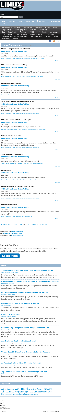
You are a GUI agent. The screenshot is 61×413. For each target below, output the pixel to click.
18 (37, 224)
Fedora (3, 179)
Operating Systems (20, 30)
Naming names (6, 170)
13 (26, 224)
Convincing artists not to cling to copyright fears (17, 186)
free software (8, 58)
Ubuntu (42, 58)
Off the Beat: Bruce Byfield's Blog (15, 51)
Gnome (8, 272)
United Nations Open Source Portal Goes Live (20, 303)
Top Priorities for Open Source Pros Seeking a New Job (24, 372)
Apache (3, 163)
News (3, 21)
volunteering (6, 39)
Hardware (38, 27)
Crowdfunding (12, 32)
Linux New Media (36, 34)
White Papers (30, 21)
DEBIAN (3, 343)
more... (57, 61)
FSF (38, 32)
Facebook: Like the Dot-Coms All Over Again (16, 120)
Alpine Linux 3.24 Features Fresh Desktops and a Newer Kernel (27, 270)
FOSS (32, 32)
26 (41, 224)
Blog (3, 32)
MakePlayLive (7, 36)
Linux (2, 329)
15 (31, 224)
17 (35, 224)
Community (22, 388)
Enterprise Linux (4, 354)
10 (20, 224)
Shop (4, 24)
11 (22, 224)
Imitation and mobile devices (11, 136)
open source (36, 58)
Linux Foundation (8, 34)
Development (27, 27)
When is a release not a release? (12, 154)
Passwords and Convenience (11, 83)
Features (12, 21)
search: (2, 14)
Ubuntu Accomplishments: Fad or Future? (15, 49)
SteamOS (10, 329)
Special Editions (54, 21)
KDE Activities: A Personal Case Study (14, 65)
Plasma (12, 272)
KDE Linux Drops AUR (10, 314)
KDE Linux (9, 316)
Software (33, 30)
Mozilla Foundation (20, 36)
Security (47, 27)
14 (28, 224)
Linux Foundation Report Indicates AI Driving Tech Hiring (24, 292)
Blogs (20, 21)
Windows (15, 394)
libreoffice (20, 163)
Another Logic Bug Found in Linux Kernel (18, 341)
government (54, 32)
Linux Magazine (21, 34)
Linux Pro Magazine (52, 34)
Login (58, 41)
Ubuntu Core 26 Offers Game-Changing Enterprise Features (25, 352)
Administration (7, 27)
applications (3, 316)
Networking (43, 30)
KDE (14, 76)
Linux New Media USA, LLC (53, 411)
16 (33, 224)
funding (44, 32)
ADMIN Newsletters (17, 236)
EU (2, 283)
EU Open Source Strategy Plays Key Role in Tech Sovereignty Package (30, 281)
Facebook (23, 32)
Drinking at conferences (9, 204)
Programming (6, 30)
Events (39, 389)
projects (48, 36)
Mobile (11, 392)
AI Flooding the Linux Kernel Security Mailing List (21, 363)
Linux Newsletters (17, 231)
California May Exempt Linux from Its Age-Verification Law (25, 328)
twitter (56, 36)
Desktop (17, 27)
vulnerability (19, 343)
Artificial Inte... (4, 294)
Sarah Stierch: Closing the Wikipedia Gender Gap (17, 101)
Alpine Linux (4, 272)
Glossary (4, 411)
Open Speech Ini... (36, 36)
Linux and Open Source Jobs (12, 233)
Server (55, 27)
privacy (9, 294)
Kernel (10, 343)
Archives (42, 21)
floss (2, 58)
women (15, 39)
